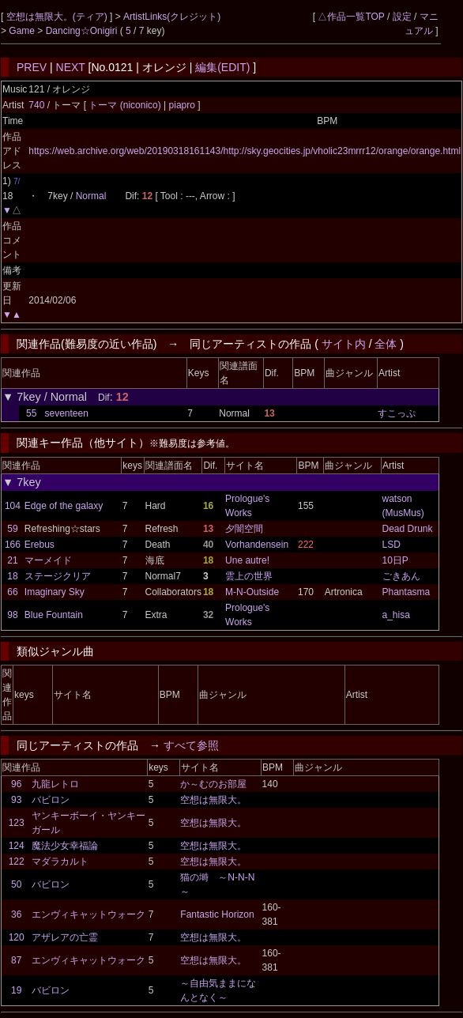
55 (31, 413)
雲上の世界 (249, 576)
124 (16, 845)
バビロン (51, 799)
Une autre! (247, 560)
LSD (391, 544)
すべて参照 (191, 745)
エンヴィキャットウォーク (88, 914)
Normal (91, 196)
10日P (395, 560)
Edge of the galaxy (63, 505)
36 (16, 914)
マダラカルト (60, 861)
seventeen (66, 413)
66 (12, 592)
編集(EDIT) (222, 67)
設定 (402, 16)
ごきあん (401, 576)
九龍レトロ (55, 784)
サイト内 (344, 343)
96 (16, 784)
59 (12, 528)
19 (16, 990)
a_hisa (396, 614)
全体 (386, 343)
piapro (182, 105)
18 (12, 576)
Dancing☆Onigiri (83, 30)
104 (13, 505)
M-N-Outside (252, 592)
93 (16, 799)
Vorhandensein (256, 544)
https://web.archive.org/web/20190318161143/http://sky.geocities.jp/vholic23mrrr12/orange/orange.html (244, 150)
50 (16, 884)
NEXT (70, 67)
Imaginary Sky (54, 592)
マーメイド (48, 560)
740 (36, 105)
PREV (32, 67)
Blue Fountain (53, 614)
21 (12, 560)
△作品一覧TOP (351, 16)
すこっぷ (397, 413)
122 (16, 861)
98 (12, 614)
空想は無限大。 (213, 799)
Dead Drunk (407, 528)
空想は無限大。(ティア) (58, 16)
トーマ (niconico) (126, 105)
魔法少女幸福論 (65, 845)
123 (16, 822)
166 (13, 544)
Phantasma (406, 592)
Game (23, 30)
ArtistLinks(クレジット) (171, 16)
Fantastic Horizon (217, 914)
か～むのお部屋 (213, 784)
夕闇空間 (244, 528)
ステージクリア (57, 576)
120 (16, 937)
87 (16, 960)
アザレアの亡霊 (65, 937)
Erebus (39, 544)
